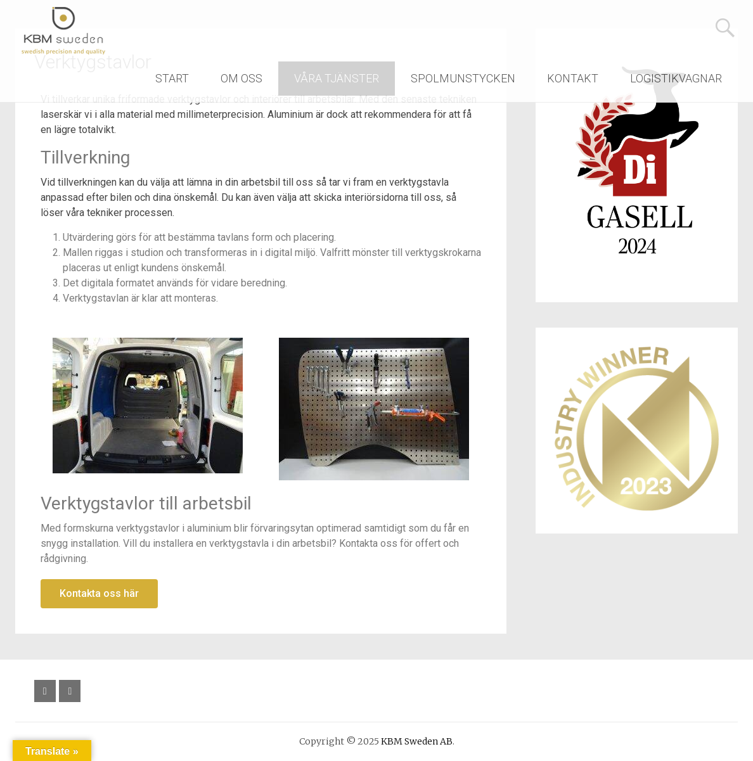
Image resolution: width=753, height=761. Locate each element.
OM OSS (241, 78)
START (172, 78)
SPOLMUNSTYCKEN (463, 78)
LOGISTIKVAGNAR (676, 78)
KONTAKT (572, 78)
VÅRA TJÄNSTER (336, 78)
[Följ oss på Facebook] (45, 691)
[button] (99, 593)
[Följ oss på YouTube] (69, 691)
